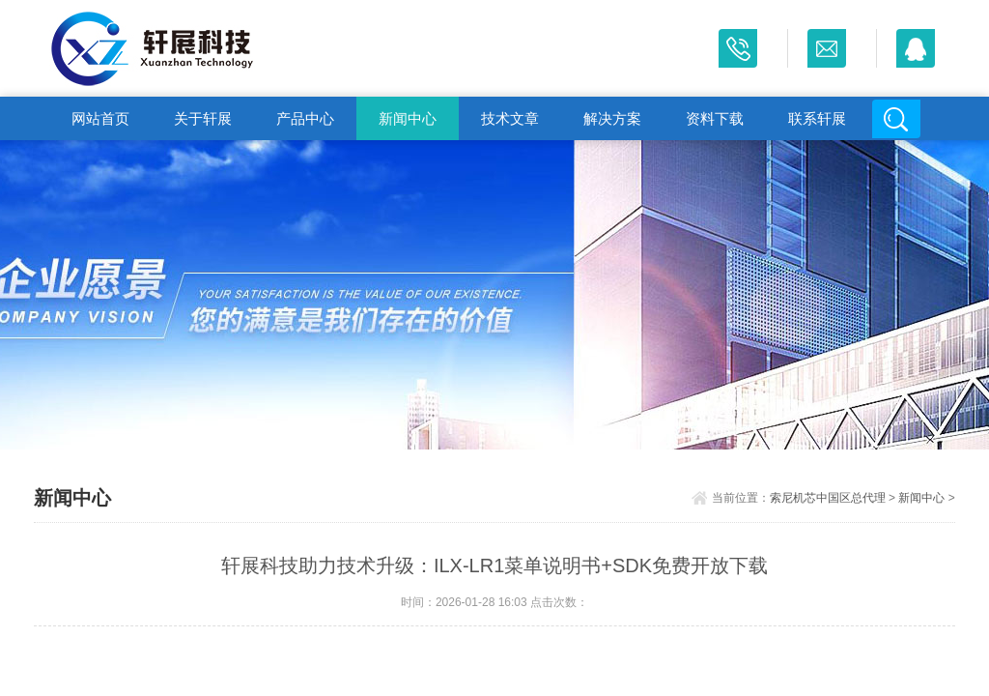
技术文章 (510, 118)
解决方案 (612, 118)
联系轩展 (817, 118)
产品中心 (305, 118)
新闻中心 (408, 118)
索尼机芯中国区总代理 (828, 498)
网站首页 (100, 118)
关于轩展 (203, 118)
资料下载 (715, 118)
